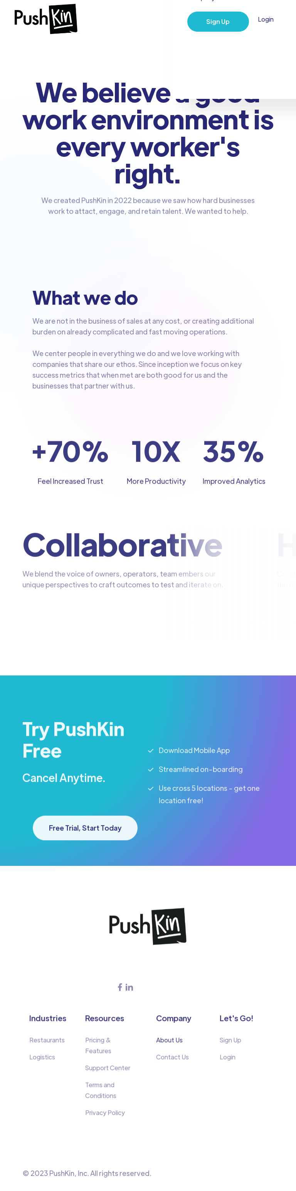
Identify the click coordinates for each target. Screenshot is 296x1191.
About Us (169, 1044)
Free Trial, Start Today (85, 832)
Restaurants (47, 1044)
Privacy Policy (105, 1117)
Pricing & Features (98, 1049)
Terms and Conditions (100, 1094)
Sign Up (218, 21)
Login (266, 19)
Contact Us (172, 1061)
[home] (46, 19)
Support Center (107, 1072)
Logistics (42, 1061)
